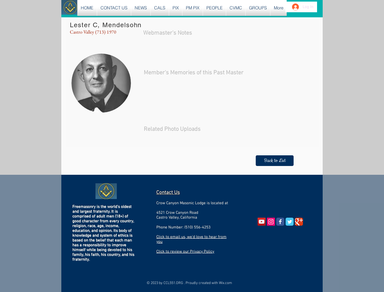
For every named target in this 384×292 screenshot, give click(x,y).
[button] (140, 8)
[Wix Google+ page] (299, 222)
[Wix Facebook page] (280, 222)
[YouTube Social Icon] (262, 222)
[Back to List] (275, 160)
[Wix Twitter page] (290, 222)
